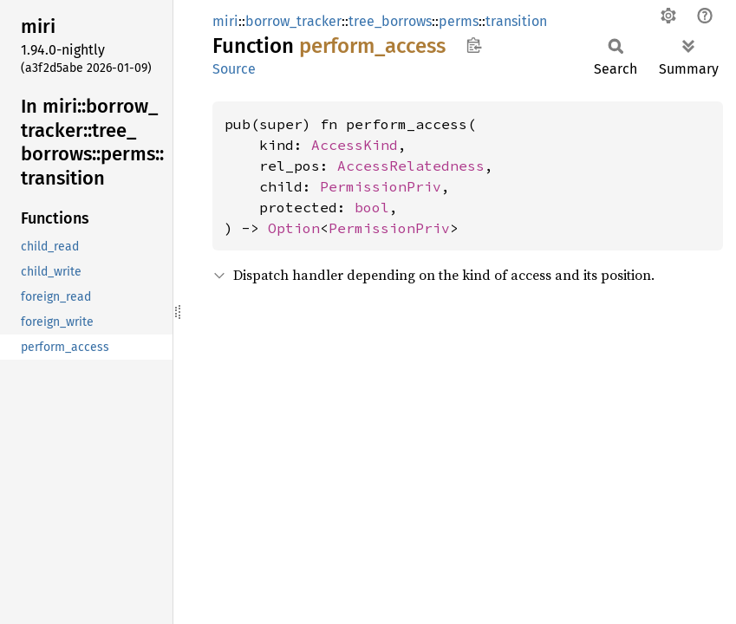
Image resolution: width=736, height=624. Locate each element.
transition (516, 21)
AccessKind (354, 144)
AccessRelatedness (411, 165)
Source (234, 69)
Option (294, 228)
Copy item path (473, 45)
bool (372, 207)
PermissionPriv (380, 186)
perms (459, 21)
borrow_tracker (293, 21)
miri (225, 21)
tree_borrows (390, 21)
